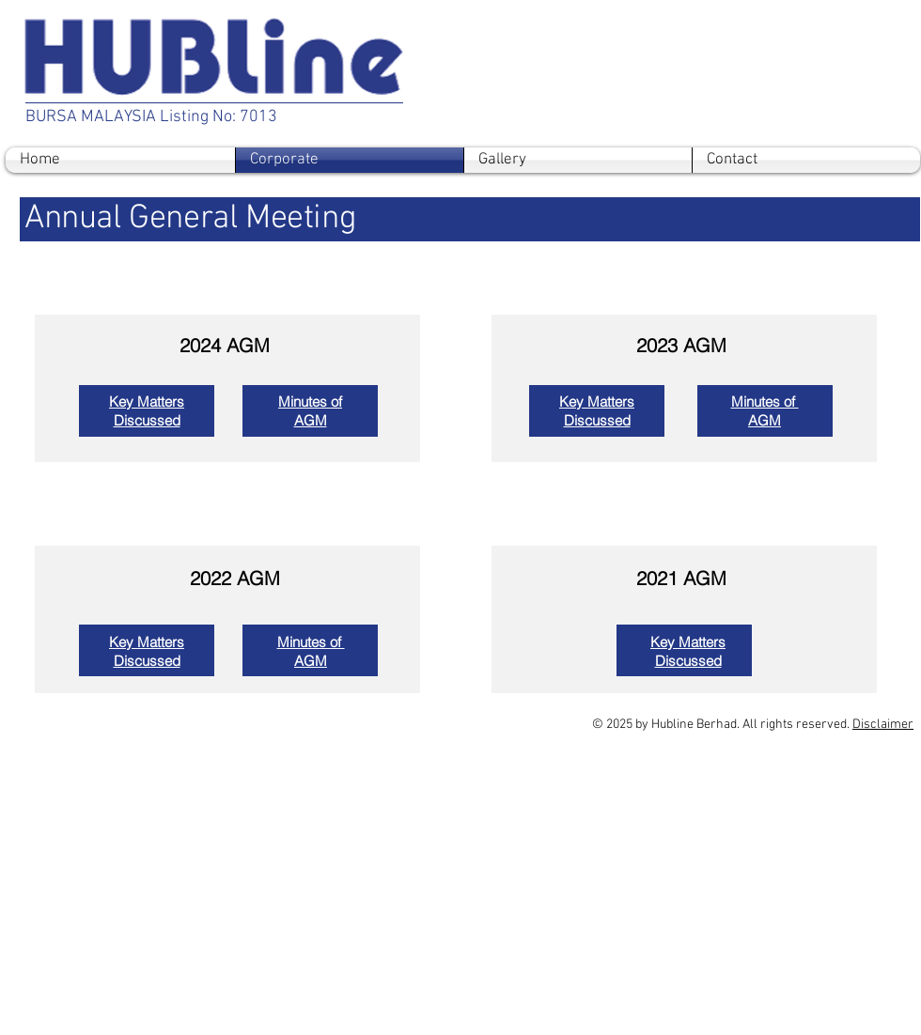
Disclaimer (882, 725)
